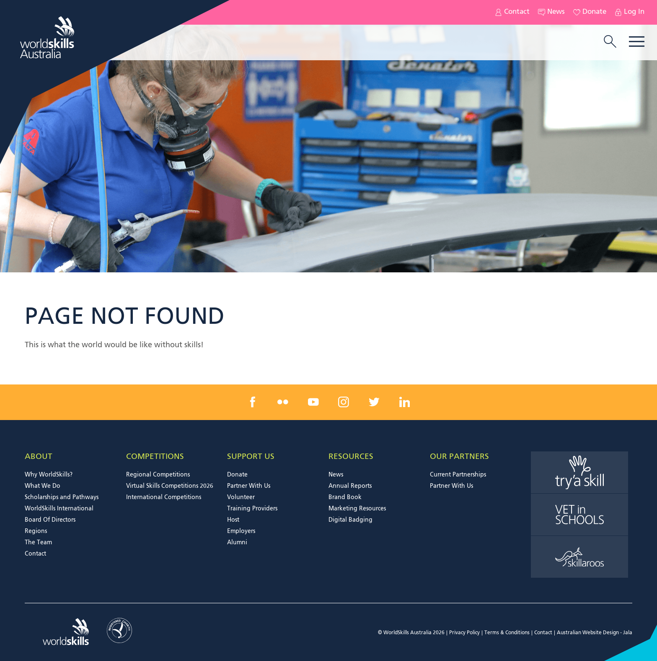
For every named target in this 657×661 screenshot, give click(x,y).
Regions (36, 531)
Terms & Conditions (507, 632)
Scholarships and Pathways (61, 497)
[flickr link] (283, 402)
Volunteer (241, 497)
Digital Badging (350, 520)
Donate (589, 12)
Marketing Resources (357, 509)
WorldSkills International (59, 509)
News (551, 12)
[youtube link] (313, 402)
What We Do (42, 486)
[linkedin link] (404, 402)
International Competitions (163, 497)
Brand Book (345, 497)
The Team (38, 543)
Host (233, 520)
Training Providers (252, 509)
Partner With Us (248, 486)
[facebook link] (252, 402)
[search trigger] (610, 42)
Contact (512, 12)
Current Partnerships (458, 475)
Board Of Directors (50, 520)
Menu (636, 41)
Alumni (237, 543)
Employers (241, 531)
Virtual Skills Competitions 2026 (169, 486)
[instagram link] (343, 402)
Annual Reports (350, 486)
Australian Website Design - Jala (594, 632)
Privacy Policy (464, 632)
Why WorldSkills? (48, 475)
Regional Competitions (158, 475)
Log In (629, 12)
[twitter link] (374, 402)
